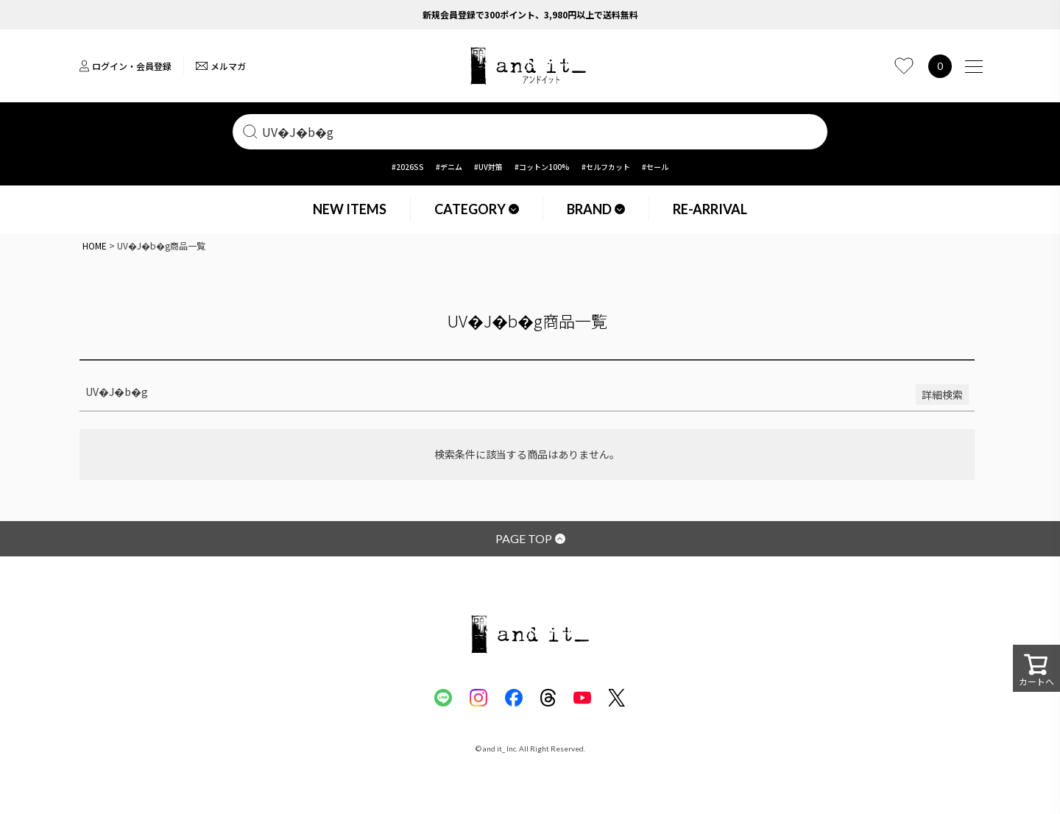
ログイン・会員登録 (126, 66)
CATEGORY (476, 209)
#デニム (449, 166)
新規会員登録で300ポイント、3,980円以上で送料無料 (530, 14)
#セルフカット (606, 166)
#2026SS (408, 166)
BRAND (596, 209)
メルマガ (221, 66)
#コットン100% (542, 166)
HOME (94, 245)
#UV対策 (488, 166)
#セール (655, 166)
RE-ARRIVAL (710, 209)
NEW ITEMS (349, 209)
